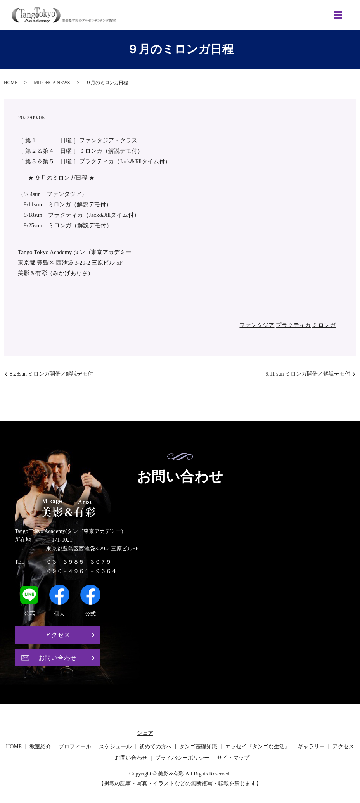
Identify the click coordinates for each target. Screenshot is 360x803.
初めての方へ (155, 747)
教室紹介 (40, 747)
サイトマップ (233, 758)
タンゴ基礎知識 (198, 747)
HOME (10, 82)
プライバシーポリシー (182, 758)
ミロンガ (324, 325)
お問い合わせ (57, 658)
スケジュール (115, 747)
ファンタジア (256, 325)
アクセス (57, 635)
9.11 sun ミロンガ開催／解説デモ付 (308, 374)
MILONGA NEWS (52, 82)
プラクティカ (293, 325)
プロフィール (75, 747)
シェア (145, 734)
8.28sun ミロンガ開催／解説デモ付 (51, 374)
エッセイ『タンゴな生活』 (257, 747)
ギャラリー (311, 747)
